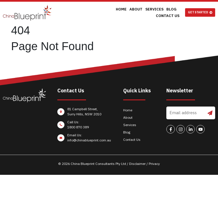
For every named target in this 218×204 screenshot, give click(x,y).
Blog (148, 12)
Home (97, 12)
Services (131, 12)
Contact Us (167, 12)
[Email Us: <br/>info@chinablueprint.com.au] (84, 139)
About (112, 12)
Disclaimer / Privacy (144, 164)
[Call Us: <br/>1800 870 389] (84, 126)
